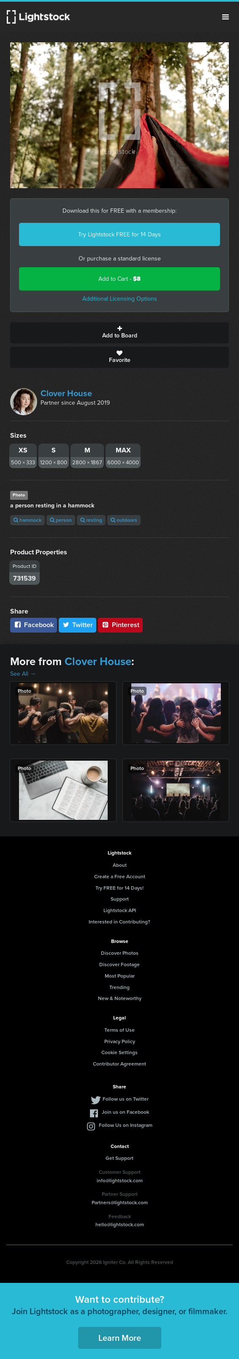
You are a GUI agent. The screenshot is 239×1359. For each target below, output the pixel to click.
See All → (23, 673)
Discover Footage (119, 964)
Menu (225, 17)
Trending (119, 987)
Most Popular (120, 976)
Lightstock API (119, 910)
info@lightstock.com (120, 1180)
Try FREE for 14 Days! (119, 888)
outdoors (124, 520)
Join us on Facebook (125, 1112)
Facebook (34, 625)
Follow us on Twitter (126, 1099)
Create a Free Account (119, 876)
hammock (27, 520)
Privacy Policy (119, 1041)
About (120, 865)
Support (120, 899)
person (61, 520)
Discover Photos (120, 953)
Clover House (66, 393)
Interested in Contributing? (119, 922)
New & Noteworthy (119, 998)
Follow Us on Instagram (125, 1125)
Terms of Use (119, 1030)
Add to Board (119, 333)
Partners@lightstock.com (120, 1202)
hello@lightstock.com (119, 1224)
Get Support (119, 1158)
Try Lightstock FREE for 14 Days (119, 234)
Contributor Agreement (119, 1064)
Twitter (77, 625)
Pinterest (120, 625)
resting (91, 520)
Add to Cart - (119, 278)
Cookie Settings (119, 1052)
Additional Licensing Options (119, 298)
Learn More (119, 1338)
